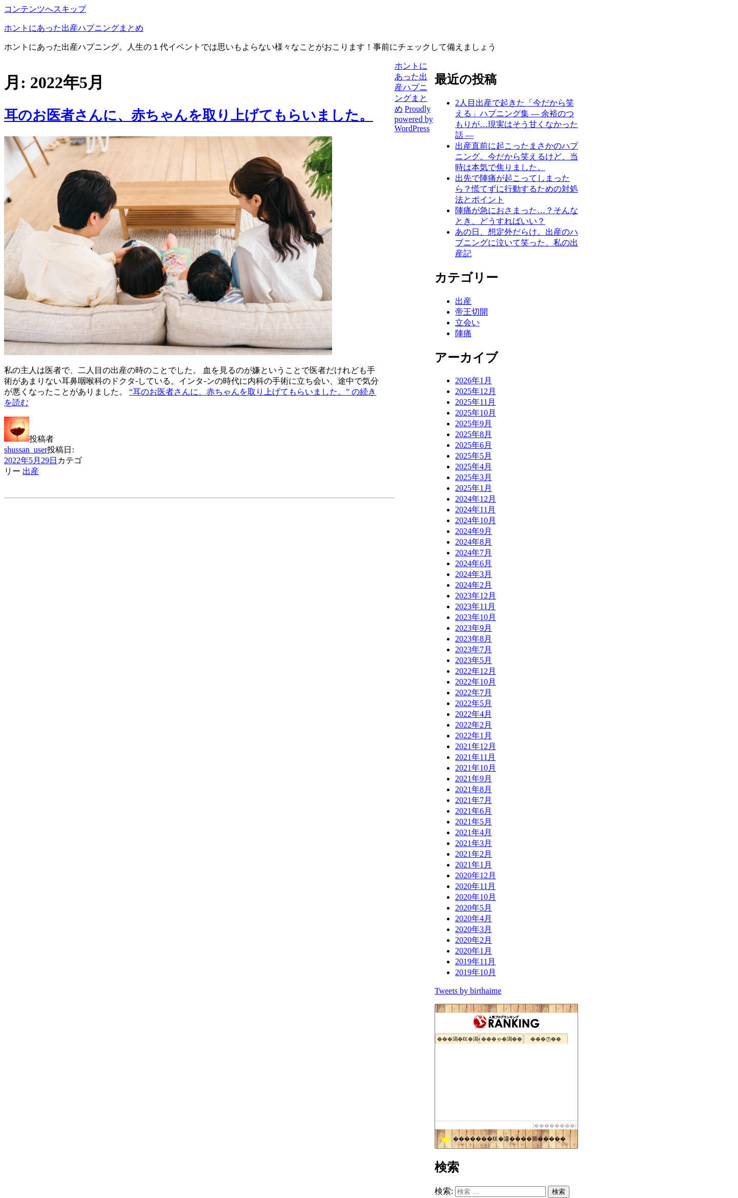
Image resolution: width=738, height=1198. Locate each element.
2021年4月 (473, 832)
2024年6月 (473, 563)
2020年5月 (473, 907)
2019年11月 (475, 961)
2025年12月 (475, 391)
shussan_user (25, 449)
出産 (31, 471)
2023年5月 (473, 660)
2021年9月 (473, 778)
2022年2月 (473, 724)
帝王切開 (471, 311)
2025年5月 (473, 455)
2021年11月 (475, 757)
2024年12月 (475, 498)
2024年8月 (473, 542)
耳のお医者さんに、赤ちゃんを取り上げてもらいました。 (188, 115)
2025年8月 (473, 434)
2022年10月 (475, 681)
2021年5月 (473, 821)
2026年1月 (473, 380)
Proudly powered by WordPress (414, 119)
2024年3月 (473, 574)
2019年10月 (475, 972)
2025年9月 (473, 423)
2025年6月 (473, 445)
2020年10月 (475, 897)
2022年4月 (473, 714)
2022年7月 (473, 692)
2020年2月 (473, 940)
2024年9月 (473, 531)
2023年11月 (475, 606)
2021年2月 (473, 854)
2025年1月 (473, 488)
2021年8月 (473, 789)
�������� (554, 1125)
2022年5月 (473, 703)
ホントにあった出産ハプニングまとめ (74, 28)
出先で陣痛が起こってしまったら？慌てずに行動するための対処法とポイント (516, 189)
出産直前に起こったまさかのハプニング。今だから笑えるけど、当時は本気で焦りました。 (516, 156)
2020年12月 (475, 875)
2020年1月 (473, 950)
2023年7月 (473, 649)
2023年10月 (475, 617)
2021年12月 (475, 746)
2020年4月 (473, 918)
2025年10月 (475, 412)
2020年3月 (473, 929)
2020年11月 (475, 886)
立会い (467, 322)
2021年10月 (475, 767)
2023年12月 (475, 595)
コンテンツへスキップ (45, 9)
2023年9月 (473, 628)
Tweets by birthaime (468, 990)
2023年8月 (473, 638)
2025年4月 (473, 466)
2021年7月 (473, 800)
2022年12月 (475, 671)
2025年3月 (473, 477)
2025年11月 (475, 402)
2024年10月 (475, 520)
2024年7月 (473, 552)
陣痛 (463, 333)
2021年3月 (473, 843)
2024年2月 (473, 585)
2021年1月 (473, 864)
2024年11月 (475, 509)
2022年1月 (473, 735)
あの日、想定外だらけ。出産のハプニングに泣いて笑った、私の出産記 (516, 243)
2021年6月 (473, 811)
